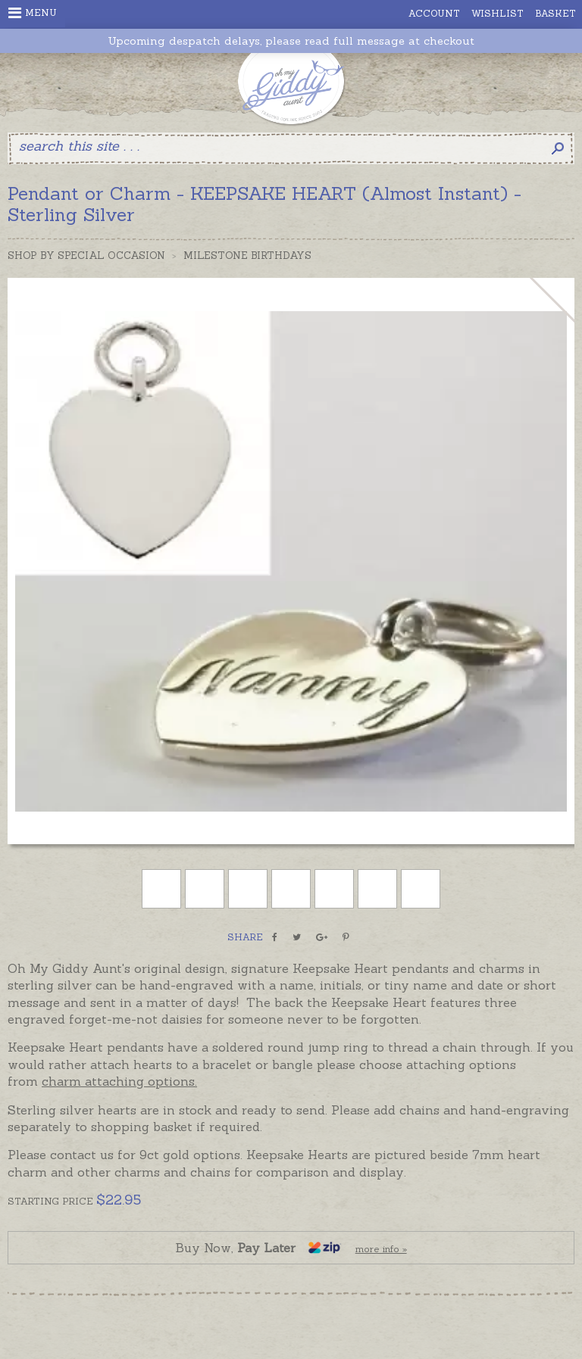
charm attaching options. (119, 1081)
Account (434, 13)
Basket (555, 13)
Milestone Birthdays (247, 255)
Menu (32, 12)
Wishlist (497, 13)
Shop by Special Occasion (86, 255)
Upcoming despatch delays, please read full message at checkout (291, 41)
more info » (381, 1249)
